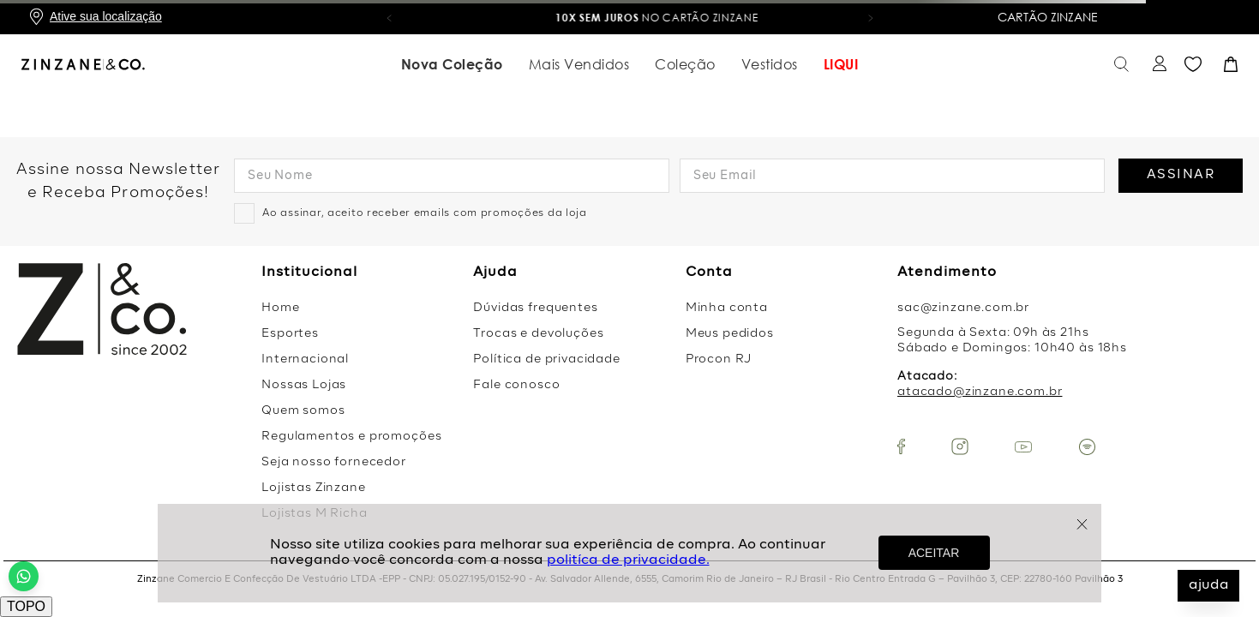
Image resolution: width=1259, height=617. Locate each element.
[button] (389, 17)
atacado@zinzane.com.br (979, 392)
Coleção (685, 62)
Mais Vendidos (579, 62)
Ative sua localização (106, 16)
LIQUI (841, 62)
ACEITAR (934, 553)
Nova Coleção (452, 62)
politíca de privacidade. (628, 560)
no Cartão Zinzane (764, 17)
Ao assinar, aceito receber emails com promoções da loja (424, 213)
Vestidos (769, 62)
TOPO (26, 606)
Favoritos (1193, 63)
